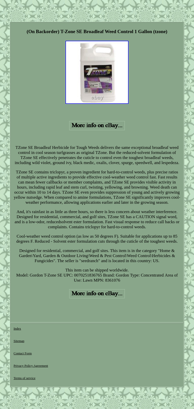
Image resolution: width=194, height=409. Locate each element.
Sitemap (19, 341)
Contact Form (23, 353)
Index (17, 328)
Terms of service (24, 378)
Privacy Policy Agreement (31, 366)
